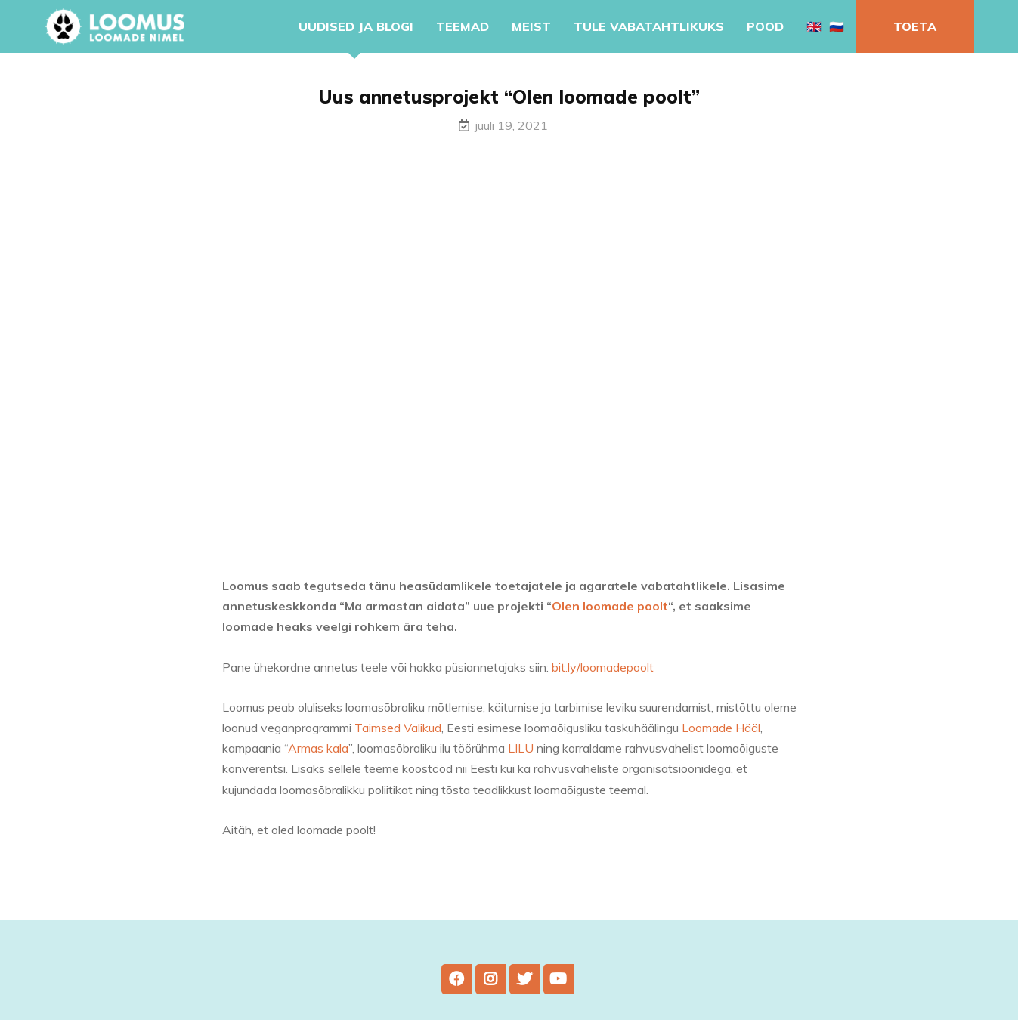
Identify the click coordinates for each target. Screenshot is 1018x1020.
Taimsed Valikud (397, 737)
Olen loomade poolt (610, 615)
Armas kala (318, 757)
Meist (531, 26)
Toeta (914, 26)
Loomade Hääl (721, 737)
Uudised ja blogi (356, 26)
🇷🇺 (836, 26)
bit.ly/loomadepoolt (603, 676)
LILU (521, 757)
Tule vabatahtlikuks (649, 26)
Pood (765, 26)
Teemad (462, 26)
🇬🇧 (814, 26)
